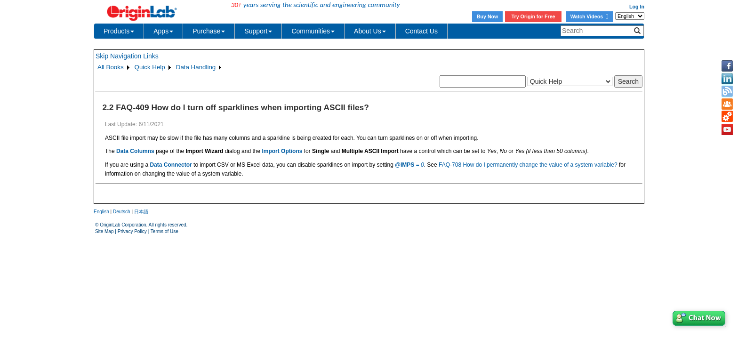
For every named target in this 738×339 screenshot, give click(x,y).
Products (119, 31)
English (101, 211)
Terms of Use (164, 231)
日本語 (141, 211)
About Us (370, 31)
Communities (313, 31)
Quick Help (150, 67)
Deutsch (121, 211)
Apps (163, 31)
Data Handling (196, 67)
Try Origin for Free (533, 16)
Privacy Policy (132, 231)
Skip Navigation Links (127, 56)
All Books (110, 67)
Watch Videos (589, 16)
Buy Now (487, 16)
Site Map (104, 231)
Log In (636, 6)
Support (258, 31)
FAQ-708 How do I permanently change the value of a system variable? (528, 164)
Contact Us (421, 31)
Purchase (209, 31)
